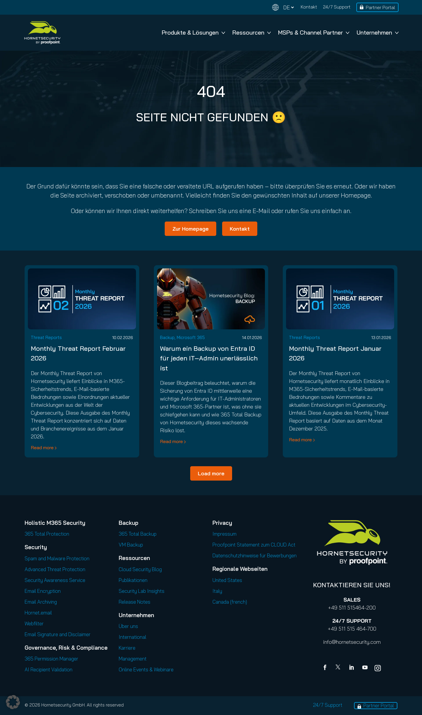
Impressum (224, 534)
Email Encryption (43, 591)
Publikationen (133, 580)
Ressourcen (251, 32)
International (132, 637)
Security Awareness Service (55, 580)
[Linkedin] (351, 668)
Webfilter (34, 623)
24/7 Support (336, 7)
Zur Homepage (190, 228)
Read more (42, 447)
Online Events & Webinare (146, 669)
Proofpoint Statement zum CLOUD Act (253, 545)
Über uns (128, 626)
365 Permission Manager (51, 659)
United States (227, 580)
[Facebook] (326, 668)
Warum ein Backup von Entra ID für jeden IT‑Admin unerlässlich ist (209, 358)
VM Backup (131, 545)
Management (133, 659)
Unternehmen (378, 32)
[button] (13, 702)
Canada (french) (229, 602)
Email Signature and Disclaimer (58, 634)
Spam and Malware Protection (57, 558)
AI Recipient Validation (48, 669)
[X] (339, 668)
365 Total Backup (137, 534)
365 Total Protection (47, 534)
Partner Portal (380, 7)
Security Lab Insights (141, 591)
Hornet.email (38, 613)
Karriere (127, 648)
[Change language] (283, 7)
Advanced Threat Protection (55, 569)
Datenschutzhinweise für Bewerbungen (254, 555)
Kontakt (309, 7)
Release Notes (134, 602)
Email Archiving (41, 602)
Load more (211, 473)
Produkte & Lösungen (193, 32)
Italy (217, 591)
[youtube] (364, 668)
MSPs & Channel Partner (313, 32)
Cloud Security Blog (140, 569)
